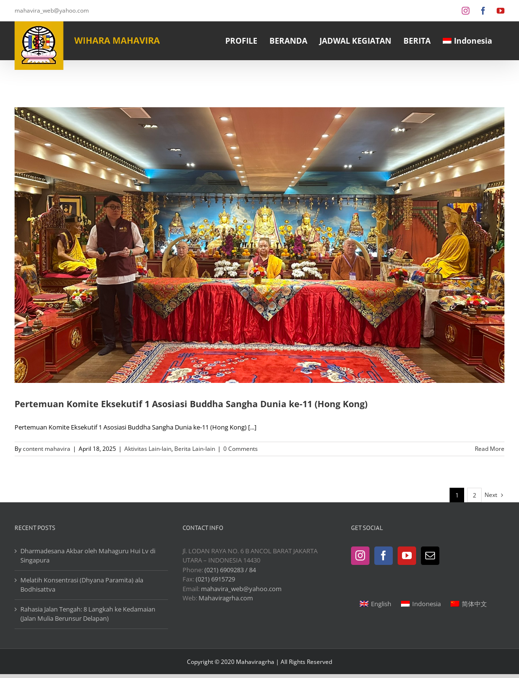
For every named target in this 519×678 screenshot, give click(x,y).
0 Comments (240, 449)
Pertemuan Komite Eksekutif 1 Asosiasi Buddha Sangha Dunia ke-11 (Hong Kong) (191, 404)
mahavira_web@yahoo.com (52, 10)
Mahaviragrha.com (226, 598)
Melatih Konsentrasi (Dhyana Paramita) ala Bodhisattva (81, 585)
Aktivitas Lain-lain (147, 449)
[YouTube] (407, 555)
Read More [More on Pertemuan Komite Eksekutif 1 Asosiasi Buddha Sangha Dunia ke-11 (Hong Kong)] (489, 449)
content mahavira (46, 449)
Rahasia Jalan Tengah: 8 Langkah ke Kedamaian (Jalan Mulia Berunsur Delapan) (87, 614)
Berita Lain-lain (194, 449)
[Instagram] (360, 555)
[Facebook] (383, 555)
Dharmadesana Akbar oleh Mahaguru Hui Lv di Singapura (87, 555)
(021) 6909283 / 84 (230, 569)
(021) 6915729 (215, 579)
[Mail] (430, 555)
